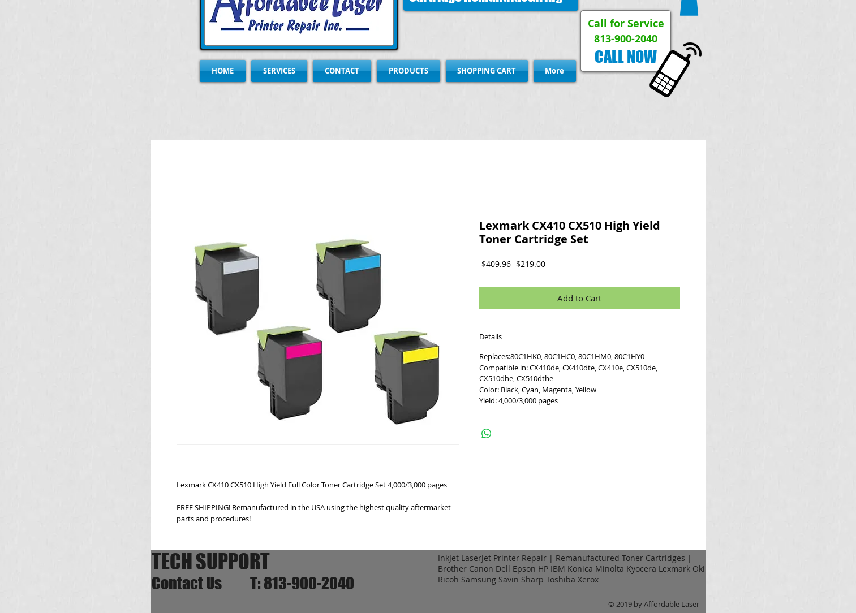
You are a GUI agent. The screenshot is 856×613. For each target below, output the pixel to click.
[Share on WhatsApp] (486, 434)
